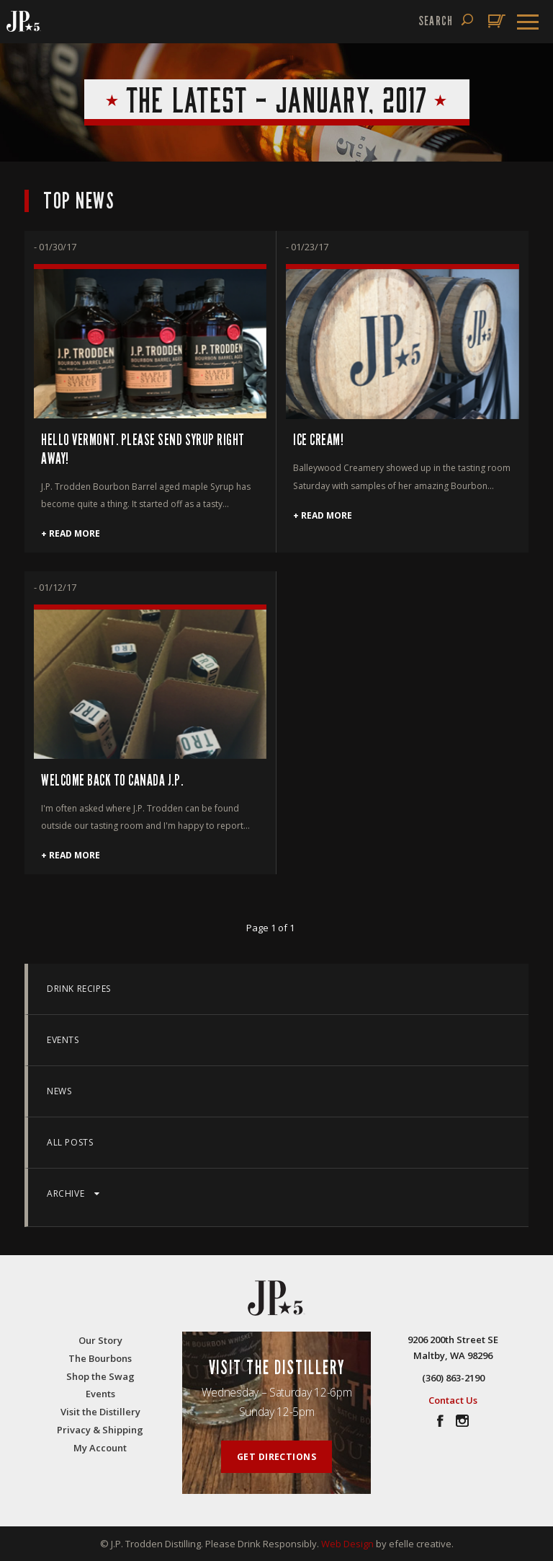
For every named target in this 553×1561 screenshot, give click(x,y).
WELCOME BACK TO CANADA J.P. (112, 781)
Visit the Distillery (100, 1411)
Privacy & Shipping (100, 1429)
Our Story (100, 1340)
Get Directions (277, 1457)
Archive (73, 1193)
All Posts (70, 1142)
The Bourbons (100, 1358)
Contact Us (452, 1400)
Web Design (347, 1543)
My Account (100, 1447)
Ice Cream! (318, 440)
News (59, 1091)
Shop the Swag (100, 1376)
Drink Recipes (79, 988)
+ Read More (70, 533)
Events (63, 1040)
